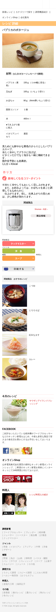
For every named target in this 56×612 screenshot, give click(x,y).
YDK (26, 603)
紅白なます (34, 335)
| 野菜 (5, 558)
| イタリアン (15, 546)
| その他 (31, 564)
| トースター (21, 535)
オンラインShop (10, 17)
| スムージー (8, 564)
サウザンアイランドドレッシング (40, 402)
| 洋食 (45, 546)
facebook (46, 4)
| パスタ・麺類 (41, 558)
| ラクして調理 (9, 572)
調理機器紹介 (41, 12)
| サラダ (13, 561)
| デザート (7, 549)
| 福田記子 (20, 584)
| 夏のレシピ (31, 592)
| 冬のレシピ (8, 595)
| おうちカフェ (27, 575)
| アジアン (28, 546)
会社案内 (24, 17)
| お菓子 (48, 561)
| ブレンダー (30, 532)
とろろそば (34, 310)
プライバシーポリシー (15, 603)
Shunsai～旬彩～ (41, 209)
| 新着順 (6, 592)
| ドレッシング (26, 561)
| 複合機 (33, 535)
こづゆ (32, 286)
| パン (5, 561)
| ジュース (20, 564)
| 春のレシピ (17, 592)
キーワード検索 (52, 4)
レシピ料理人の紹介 (38, 494)
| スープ (38, 561)
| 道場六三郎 (8, 584)
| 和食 (5, 546)
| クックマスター (10, 538)
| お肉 (19, 558)
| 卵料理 (28, 558)
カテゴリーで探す (24, 12)
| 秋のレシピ (45, 592)
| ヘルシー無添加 (10, 575)
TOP (4, 603)
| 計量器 (42, 535)
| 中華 (37, 546)
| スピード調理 (25, 572)
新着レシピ (7, 12)
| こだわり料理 (40, 572)
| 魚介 (12, 558)
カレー (32, 359)
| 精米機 (41, 532)
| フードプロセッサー (12, 532)
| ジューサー (8, 535)
